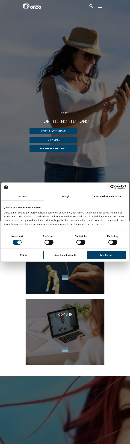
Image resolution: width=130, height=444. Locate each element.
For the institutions (53, 131)
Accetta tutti (106, 255)
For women (53, 139)
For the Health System (53, 148)
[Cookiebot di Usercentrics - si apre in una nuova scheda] (112, 187)
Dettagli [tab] (65, 196)
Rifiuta (23, 255)
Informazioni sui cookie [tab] (107, 196)
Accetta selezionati (65, 255)
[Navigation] (102, 6)
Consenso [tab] (22, 196)
